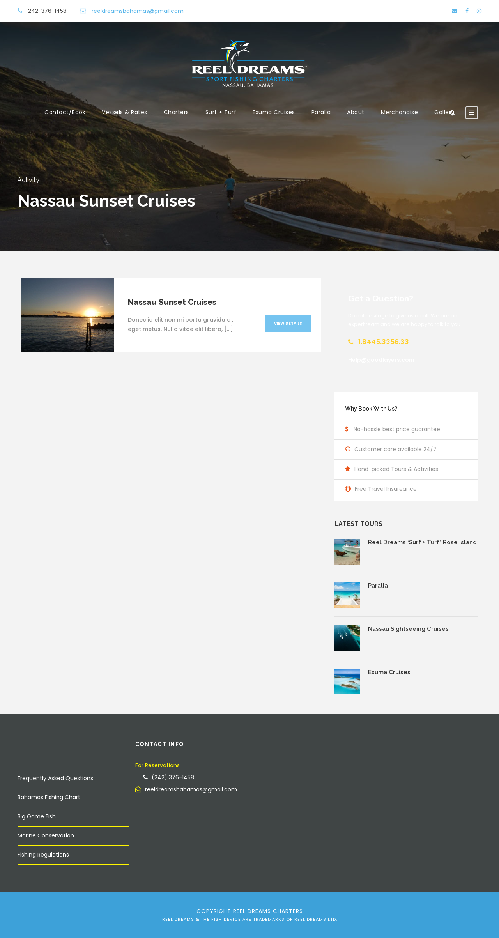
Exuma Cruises (274, 112)
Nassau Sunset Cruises (172, 302)
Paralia (321, 112)
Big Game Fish (37, 816)
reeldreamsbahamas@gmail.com (138, 11)
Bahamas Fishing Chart (49, 797)
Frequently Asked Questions (55, 778)
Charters (176, 112)
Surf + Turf (221, 112)
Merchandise (399, 112)
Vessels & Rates (124, 112)
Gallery (444, 112)
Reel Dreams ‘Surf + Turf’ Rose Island (422, 542)
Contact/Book (64, 112)
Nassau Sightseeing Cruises (408, 628)
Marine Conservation (46, 835)
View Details (288, 323)
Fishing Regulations (43, 854)
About (356, 112)
